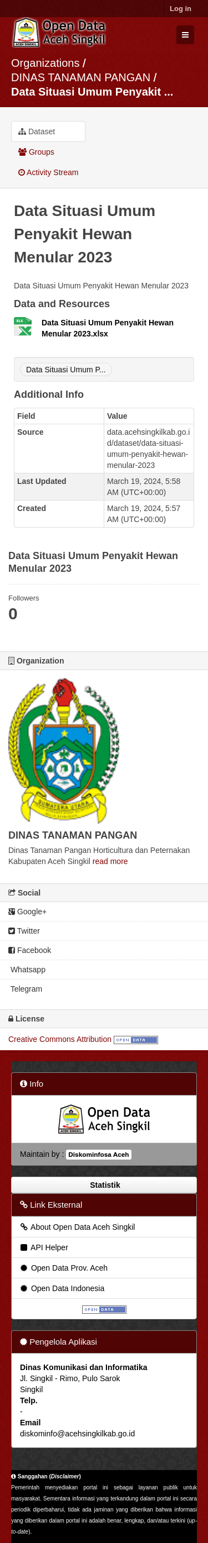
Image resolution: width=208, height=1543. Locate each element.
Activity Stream (48, 172)
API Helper (43, 1247)
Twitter (24, 930)
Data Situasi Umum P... (66, 369)
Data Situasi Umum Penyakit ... (92, 92)
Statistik (104, 1185)
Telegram (25, 988)
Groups (36, 152)
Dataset (36, 131)
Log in (180, 8)
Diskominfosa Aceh (98, 1154)
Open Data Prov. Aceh (63, 1267)
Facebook (29, 950)
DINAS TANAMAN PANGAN (82, 77)
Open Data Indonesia (61, 1288)
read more (110, 861)
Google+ (27, 911)
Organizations (45, 63)
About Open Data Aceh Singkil (77, 1227)
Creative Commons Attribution (59, 1039)
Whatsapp (26, 969)
